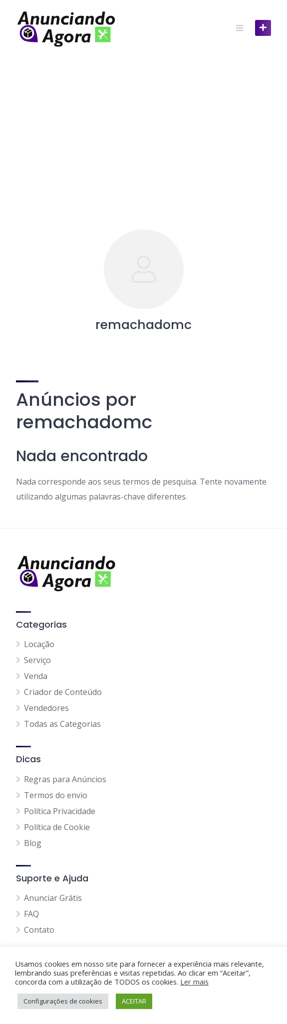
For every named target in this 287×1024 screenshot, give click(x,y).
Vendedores (46, 707)
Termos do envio (55, 795)
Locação (39, 644)
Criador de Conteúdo (63, 691)
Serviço (37, 660)
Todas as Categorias (62, 723)
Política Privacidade (59, 811)
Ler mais (194, 982)
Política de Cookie (57, 827)
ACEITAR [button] (134, 1001)
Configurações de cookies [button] (62, 1001)
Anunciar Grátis (53, 897)
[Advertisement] (143, 130)
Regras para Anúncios (65, 779)
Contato (39, 929)
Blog (32, 843)
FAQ (31, 913)
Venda (35, 676)
